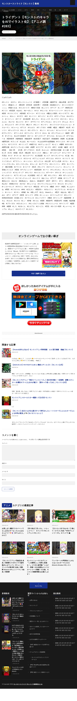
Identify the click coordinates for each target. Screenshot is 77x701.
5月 (70, 615)
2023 (56, 630)
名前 (4, 468)
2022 (56, 637)
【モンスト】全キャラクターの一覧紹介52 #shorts (18, 626)
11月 (67, 617)
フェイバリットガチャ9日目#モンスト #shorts (18, 679)
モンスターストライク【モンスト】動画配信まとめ (29, 696)
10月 (64, 617)
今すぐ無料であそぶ (38, 278)
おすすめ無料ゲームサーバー (39, 651)
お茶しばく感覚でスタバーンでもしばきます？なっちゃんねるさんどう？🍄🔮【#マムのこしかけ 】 (13, 538)
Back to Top (38, 595)
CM (65, 10)
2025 (56, 615)
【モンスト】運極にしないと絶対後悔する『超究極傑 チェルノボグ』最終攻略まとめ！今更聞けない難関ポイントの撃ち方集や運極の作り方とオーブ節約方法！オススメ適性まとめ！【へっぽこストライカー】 (18, 661)
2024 (56, 623)
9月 (61, 617)
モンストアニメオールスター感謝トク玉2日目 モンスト (32, 402)
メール (5, 476)
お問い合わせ (34, 610)
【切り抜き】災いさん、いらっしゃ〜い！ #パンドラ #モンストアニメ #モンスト (38, 538)
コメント (5, 448)
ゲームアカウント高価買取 (38, 663)
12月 (71, 617)
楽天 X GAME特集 (35, 645)
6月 (73, 615)
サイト (4, 484)
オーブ (71, 10)
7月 (56, 617)
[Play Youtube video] (38, 78)
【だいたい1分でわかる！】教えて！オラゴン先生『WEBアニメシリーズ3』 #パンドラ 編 (63, 538)
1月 (60, 608)
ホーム (4, 10)
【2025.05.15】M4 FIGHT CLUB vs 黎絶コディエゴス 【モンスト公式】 (38, 370)
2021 (56, 645)
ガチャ (29, 10)
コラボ (21, 10)
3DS (41, 10)
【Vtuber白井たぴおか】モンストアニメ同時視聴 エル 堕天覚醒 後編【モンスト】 (42, 354)
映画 (54, 10)
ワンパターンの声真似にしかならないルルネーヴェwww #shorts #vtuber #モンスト (63, 571)
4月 (68, 608)
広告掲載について (35, 625)
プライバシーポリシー (37, 620)
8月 (59, 617)
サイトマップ (34, 615)
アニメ (48, 10)
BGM (35, 10)
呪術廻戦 (6, 14)
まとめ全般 (12, 10)
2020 (56, 652)
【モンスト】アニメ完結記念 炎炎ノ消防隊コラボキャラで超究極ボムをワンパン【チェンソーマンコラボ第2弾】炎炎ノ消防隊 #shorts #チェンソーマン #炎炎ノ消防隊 (13, 575)
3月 (65, 608)
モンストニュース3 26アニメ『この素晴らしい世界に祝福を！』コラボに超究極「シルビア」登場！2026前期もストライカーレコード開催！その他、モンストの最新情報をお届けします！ (38, 575)
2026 (56, 608)
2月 (63, 608)
